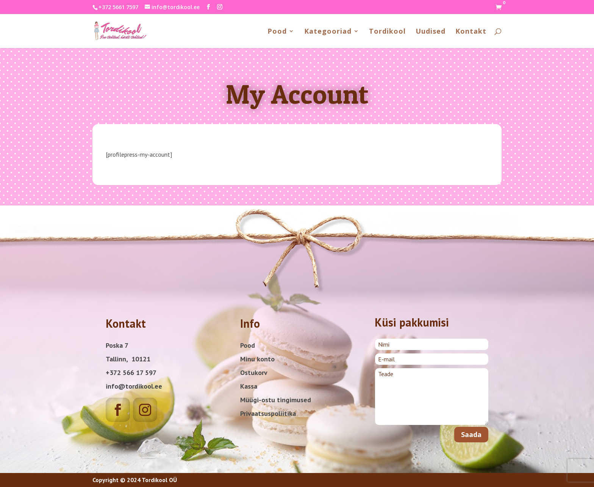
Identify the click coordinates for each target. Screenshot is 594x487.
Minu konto (257, 359)
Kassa (248, 386)
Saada (471, 434)
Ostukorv (253, 372)
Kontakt (470, 32)
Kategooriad (328, 32)
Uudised (431, 32)
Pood (277, 32)
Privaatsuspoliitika (268, 413)
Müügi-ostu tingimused (275, 399)
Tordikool (387, 32)
